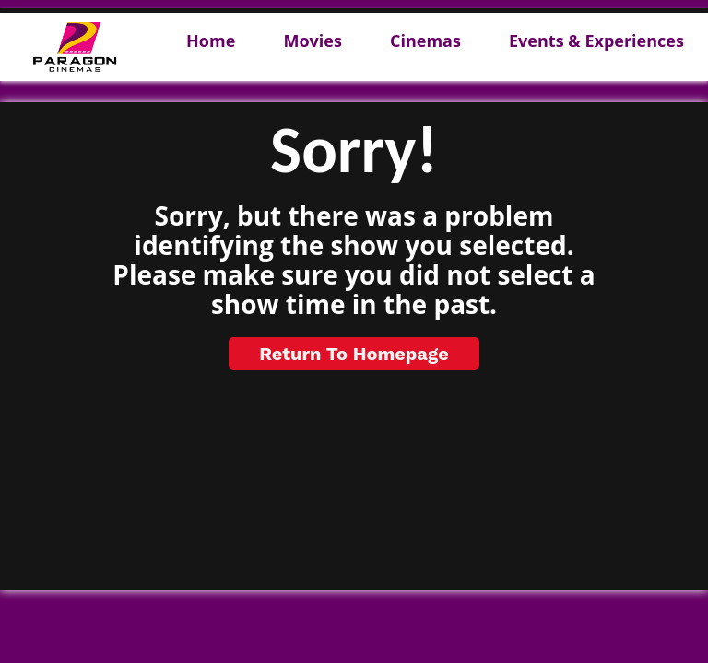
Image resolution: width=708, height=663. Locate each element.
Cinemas (425, 41)
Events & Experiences (596, 41)
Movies (312, 41)
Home (210, 41)
